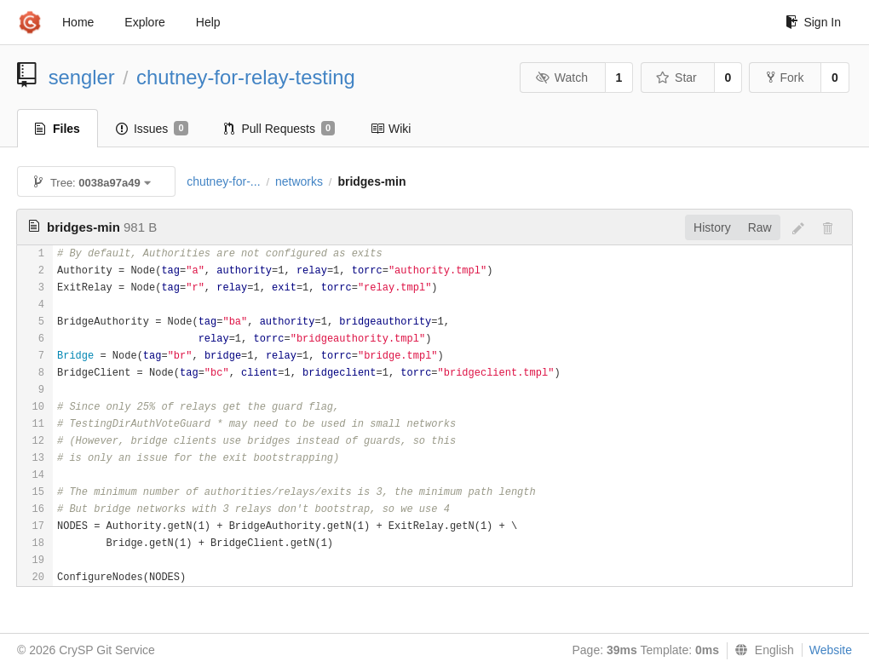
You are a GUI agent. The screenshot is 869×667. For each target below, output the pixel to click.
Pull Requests (280, 128)
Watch (561, 77)
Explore (144, 22)
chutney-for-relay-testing (245, 77)
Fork (785, 77)
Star (676, 77)
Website (830, 650)
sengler (82, 77)
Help (208, 22)
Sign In (813, 22)
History (712, 227)
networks (299, 181)
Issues (152, 128)
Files (57, 128)
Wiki (391, 128)
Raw (760, 227)
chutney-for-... (223, 181)
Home (78, 22)
